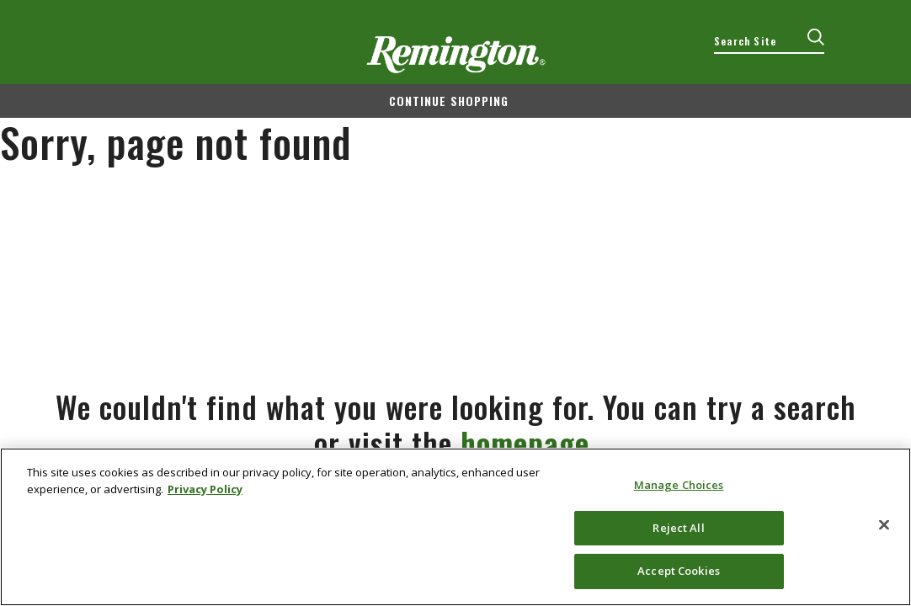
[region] (455, 527)
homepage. (529, 442)
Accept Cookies (678, 570)
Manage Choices (679, 484)
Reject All (678, 527)
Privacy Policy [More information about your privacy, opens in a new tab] (205, 489)
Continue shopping (449, 100)
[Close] (884, 525)
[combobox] (769, 41)
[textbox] (769, 41)
